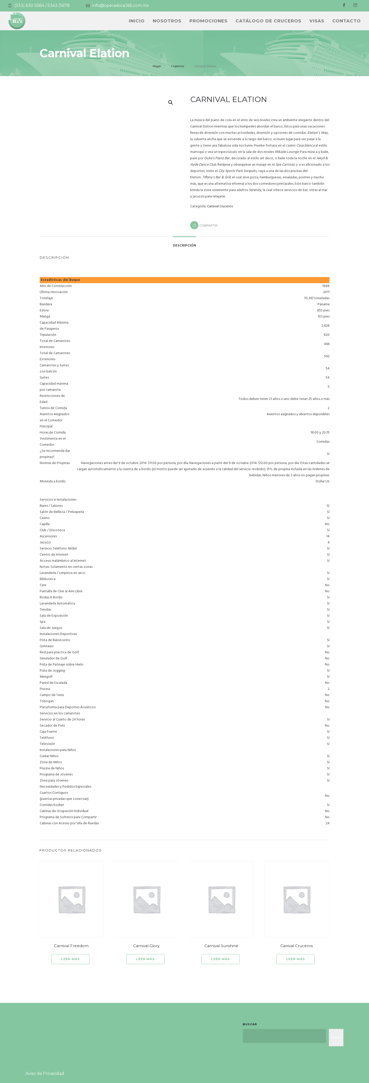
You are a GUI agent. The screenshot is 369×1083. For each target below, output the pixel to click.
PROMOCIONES (208, 20)
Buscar (250, 1024)
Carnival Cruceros (220, 206)
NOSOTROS (167, 20)
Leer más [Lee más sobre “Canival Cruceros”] (295, 959)
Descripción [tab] (184, 246)
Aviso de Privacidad (44, 1073)
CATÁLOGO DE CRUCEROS (268, 20)
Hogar (157, 66)
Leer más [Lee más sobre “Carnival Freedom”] (70, 959)
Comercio (177, 66)
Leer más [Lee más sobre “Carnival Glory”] (145, 959)
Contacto (346, 20)
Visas (316, 20)
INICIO (137, 20)
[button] (170, 102)
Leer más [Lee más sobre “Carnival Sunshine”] (220, 959)
